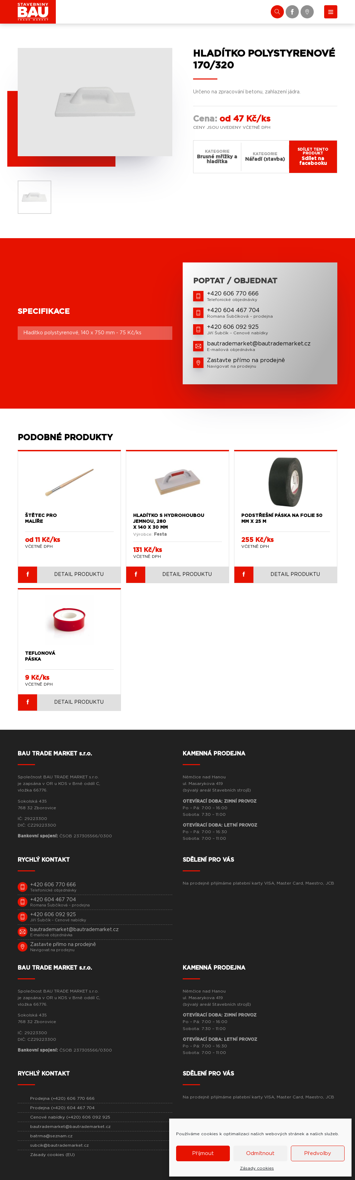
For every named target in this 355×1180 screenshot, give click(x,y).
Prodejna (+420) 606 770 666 (62, 1098)
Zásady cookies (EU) (52, 1155)
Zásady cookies (257, 1168)
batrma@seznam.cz (51, 1136)
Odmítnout (260, 1153)
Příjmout (203, 1153)
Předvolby (317, 1153)
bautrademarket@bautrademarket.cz (70, 1126)
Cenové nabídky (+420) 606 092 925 (70, 1117)
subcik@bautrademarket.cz (59, 1145)
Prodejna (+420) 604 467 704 (62, 1108)
